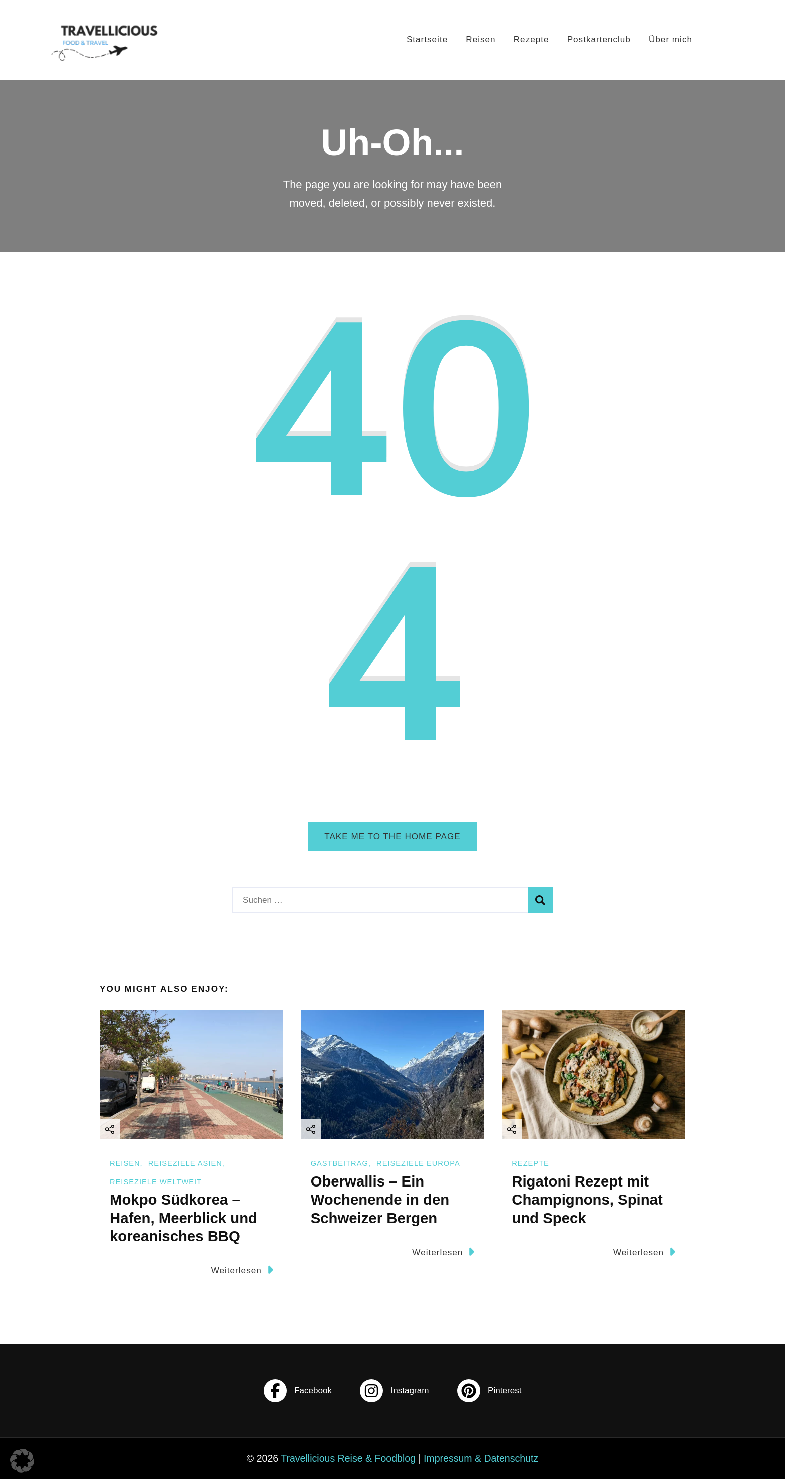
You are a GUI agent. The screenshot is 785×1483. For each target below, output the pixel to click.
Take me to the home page (392, 836)
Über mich (672, 39)
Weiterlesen (242, 1273)
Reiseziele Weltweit (156, 1185)
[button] (22, 1461)
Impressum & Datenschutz (481, 1462)
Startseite (420, 39)
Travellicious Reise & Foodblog (348, 1462)
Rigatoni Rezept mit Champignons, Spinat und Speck (587, 1203)
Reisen (476, 39)
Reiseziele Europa (418, 1167)
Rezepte (529, 39)
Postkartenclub (598, 39)
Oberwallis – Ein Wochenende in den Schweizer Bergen (380, 1203)
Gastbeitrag (339, 1167)
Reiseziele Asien (185, 1167)
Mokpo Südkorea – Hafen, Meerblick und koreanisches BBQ (183, 1221)
